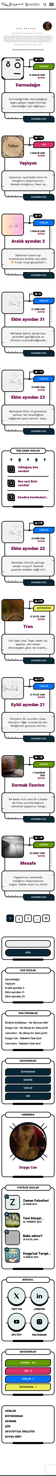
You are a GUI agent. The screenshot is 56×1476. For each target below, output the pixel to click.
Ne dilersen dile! (38, 1023)
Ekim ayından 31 (28, 319)
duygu (41, 77)
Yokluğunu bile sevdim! (28, 469)
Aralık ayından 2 (28, 241)
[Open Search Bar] (45, 4)
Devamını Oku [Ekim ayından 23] (38, 431)
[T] (12, 610)
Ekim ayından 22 (28, 548)
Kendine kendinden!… (33, 497)
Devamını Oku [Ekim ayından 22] (38, 582)
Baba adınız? (32, 1236)
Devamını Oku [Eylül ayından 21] (38, 738)
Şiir (44, 144)
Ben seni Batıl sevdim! (27, 483)
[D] (12, 69)
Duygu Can (11, 1028)
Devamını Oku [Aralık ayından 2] (38, 275)
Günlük (43, 222)
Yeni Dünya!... (33, 1218)
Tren (28, 626)
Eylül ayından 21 (28, 705)
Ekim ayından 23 (28, 397)
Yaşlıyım (28, 163)
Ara (28, 953)
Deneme (44, 66)
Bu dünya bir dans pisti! (34, 1028)
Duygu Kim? (13, 1437)
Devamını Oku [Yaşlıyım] (38, 197)
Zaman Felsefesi (36, 1200)
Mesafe (28, 863)
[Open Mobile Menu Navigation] (52, 4)
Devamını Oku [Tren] (38, 660)
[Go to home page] (21, 4)
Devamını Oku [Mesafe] (38, 897)
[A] (12, 225)
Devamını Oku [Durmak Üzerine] (38, 819)
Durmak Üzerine (28, 785)
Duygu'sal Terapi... (37, 1253)
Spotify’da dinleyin (19, 1432)
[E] (12, 303)
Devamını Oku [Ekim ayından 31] (38, 353)
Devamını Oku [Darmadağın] (38, 119)
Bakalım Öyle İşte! (31, 1038)
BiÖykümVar (44, 608)
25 (46, 918)
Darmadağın (28, 85)
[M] (12, 847)
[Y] (12, 147)
